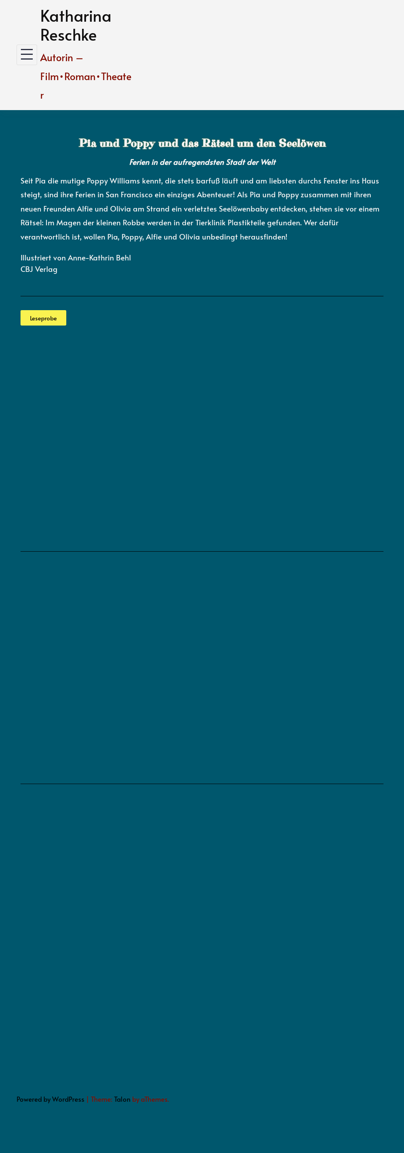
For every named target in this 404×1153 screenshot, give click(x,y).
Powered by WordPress (50, 1099)
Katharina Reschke (76, 24)
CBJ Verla (37, 269)
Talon (122, 1099)
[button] (43, 318)
